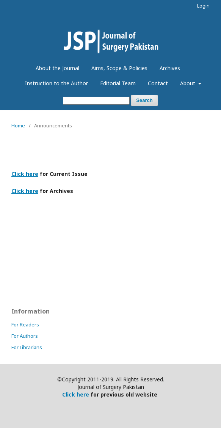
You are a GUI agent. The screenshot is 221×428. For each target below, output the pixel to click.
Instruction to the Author (56, 83)
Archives (170, 68)
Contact (158, 83)
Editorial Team (118, 83)
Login (203, 5)
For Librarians (26, 347)
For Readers (25, 324)
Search (144, 100)
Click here (24, 173)
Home (18, 125)
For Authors (24, 335)
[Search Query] (96, 101)
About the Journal (57, 68)
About (188, 83)
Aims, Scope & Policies (119, 68)
